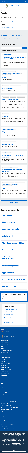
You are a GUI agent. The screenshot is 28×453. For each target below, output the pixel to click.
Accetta (14, 450)
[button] (5, 1)
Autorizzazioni (4, 365)
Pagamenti (6, 132)
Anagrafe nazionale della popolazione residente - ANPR (14, 58)
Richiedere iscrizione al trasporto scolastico (12, 156)
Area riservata (4, 426)
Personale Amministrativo (6, 350)
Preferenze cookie (16, 443)
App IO (4, 77)
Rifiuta (14, 448)
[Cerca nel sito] (24, 5)
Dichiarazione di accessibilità (7, 424)
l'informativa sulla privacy (16, 444)
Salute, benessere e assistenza (7, 377)
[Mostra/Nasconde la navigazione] (2, 5)
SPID (3, 188)
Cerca (24, 48)
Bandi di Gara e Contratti (10, 99)
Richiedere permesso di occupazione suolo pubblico (13, 170)
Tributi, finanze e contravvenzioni (8, 371)
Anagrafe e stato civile (5, 363)
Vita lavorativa (4, 359)
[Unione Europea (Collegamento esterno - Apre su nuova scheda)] (14, 331)
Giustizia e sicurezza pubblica (7, 367)
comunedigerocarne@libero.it (10, 405)
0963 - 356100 (5, 403)
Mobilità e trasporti (5, 361)
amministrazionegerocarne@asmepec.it (11, 407)
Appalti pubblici (4, 375)
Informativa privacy (5, 420)
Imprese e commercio (5, 379)
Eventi (2, 396)
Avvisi (2, 387)
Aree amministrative (5, 344)
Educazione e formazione (6, 369)
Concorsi (5, 116)
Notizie (2, 385)
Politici (2, 348)
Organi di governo (4, 342)
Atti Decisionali (7, 88)
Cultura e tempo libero (5, 373)
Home (2, 10)
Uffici (2, 346)
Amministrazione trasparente (7, 419)
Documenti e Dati (4, 352)
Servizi (5, 10)
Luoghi (2, 394)
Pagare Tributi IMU (8, 144)
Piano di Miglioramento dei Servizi (8, 428)
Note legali (3, 422)
